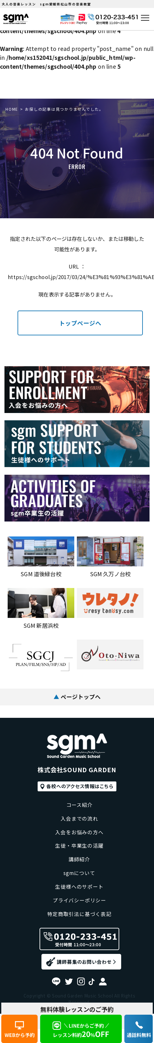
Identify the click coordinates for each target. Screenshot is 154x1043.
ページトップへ (77, 695)
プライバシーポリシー (79, 898)
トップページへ (80, 323)
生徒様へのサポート (79, 883)
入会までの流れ (79, 808)
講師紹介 (79, 853)
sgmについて (79, 868)
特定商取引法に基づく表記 (79, 914)
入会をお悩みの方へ (79, 823)
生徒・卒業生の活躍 (79, 838)
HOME (11, 109)
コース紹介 (79, 793)
